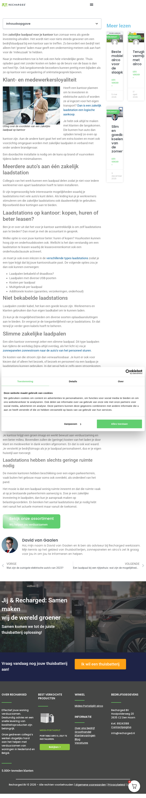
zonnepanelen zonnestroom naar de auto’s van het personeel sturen (47, 350)
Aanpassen (72, 423)
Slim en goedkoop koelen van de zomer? (120, 139)
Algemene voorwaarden (90, 784)
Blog (77, 739)
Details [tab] (73, 381)
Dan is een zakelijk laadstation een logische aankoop (82, 110)
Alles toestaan (119, 423)
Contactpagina (121, 727)
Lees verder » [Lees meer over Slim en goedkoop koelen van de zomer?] (115, 161)
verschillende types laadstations (67, 258)
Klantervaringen (85, 735)
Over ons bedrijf (85, 728)
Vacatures (81, 743)
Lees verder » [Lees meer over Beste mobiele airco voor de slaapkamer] (115, 82)
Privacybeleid (116, 784)
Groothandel (83, 732)
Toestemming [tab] (25, 381)
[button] (91, 4)
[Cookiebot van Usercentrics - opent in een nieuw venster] (128, 371)
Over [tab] (121, 381)
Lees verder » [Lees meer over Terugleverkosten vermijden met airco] (136, 74)
